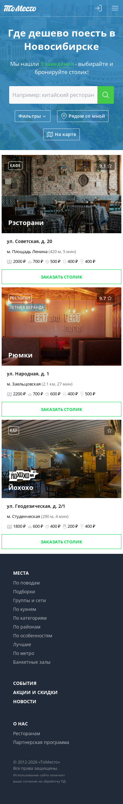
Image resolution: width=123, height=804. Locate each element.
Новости (24, 701)
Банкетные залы (32, 662)
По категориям (30, 618)
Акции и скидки (35, 692)
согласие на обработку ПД (44, 781)
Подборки (24, 591)
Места (21, 573)
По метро (23, 653)
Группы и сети (29, 600)
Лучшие (22, 644)
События (24, 683)
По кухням (24, 609)
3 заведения (57, 64)
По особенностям (32, 635)
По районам (26, 627)
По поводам (26, 583)
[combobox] (61, 95)
